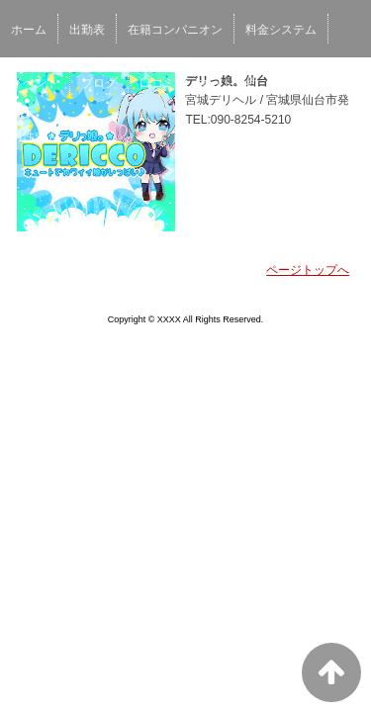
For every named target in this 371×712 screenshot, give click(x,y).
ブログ (99, 83)
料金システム (281, 30)
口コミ (157, 83)
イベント (34, 83)
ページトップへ (307, 270)
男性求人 (34, 136)
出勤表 (87, 30)
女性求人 (303, 83)
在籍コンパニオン (175, 30)
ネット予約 (227, 83)
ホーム (28, 30)
